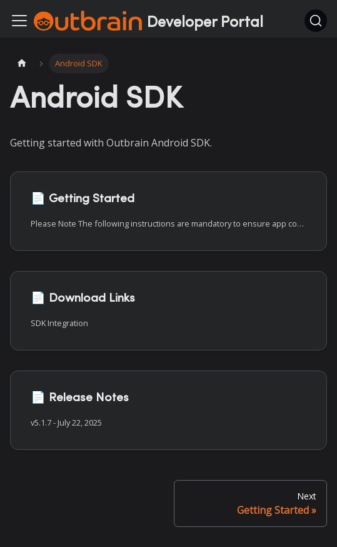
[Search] (315, 20)
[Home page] (22, 63)
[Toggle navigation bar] (19, 20)
